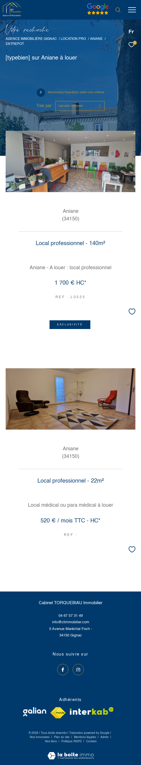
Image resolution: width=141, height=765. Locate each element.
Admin (104, 737)
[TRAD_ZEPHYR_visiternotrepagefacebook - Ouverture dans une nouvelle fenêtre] (62, 669)
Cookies (91, 741)
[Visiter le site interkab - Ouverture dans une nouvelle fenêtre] (92, 711)
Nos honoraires (40, 737)
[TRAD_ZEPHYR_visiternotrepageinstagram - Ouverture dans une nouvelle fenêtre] (78, 669)
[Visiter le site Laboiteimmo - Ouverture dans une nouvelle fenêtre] (71, 752)
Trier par (44, 106)
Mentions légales (85, 737)
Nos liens (51, 741)
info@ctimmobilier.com (70, 622)
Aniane (96, 39)
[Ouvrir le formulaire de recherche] (118, 10)
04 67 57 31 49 (71, 616)
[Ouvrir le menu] (132, 10)
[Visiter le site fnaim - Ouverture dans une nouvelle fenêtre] (58, 712)
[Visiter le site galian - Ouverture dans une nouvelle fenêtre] (34, 711)
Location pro (73, 39)
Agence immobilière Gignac (31, 39)
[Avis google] (98, 15)
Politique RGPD (71, 741)
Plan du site (62, 737)
